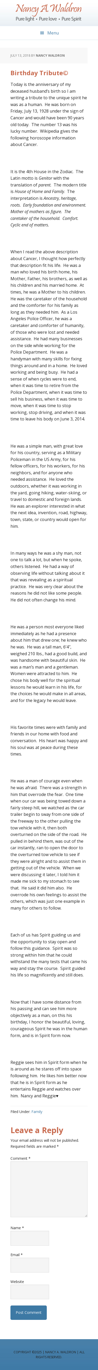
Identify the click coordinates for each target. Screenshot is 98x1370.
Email (16, 1254)
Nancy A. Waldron (49, 13)
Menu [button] (53, 33)
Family (36, 1111)
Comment (20, 1158)
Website (17, 1281)
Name (17, 1227)
